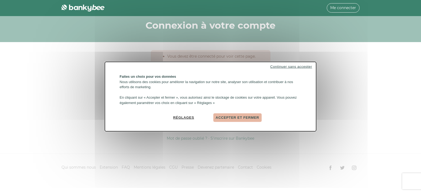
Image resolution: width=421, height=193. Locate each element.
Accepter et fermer (237, 118)
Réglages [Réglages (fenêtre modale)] (183, 118)
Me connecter (343, 7)
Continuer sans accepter (291, 67)
